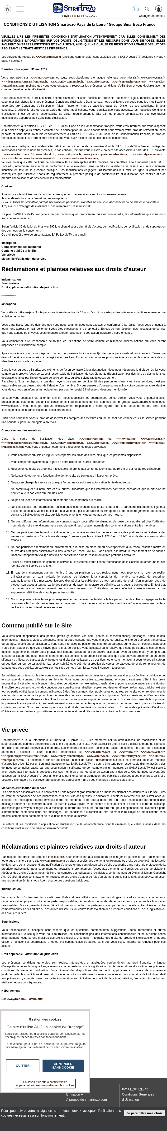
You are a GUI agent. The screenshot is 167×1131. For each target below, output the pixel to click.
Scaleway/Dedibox (13, 999)
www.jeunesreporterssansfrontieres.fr (24, 81)
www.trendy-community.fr (67, 81)
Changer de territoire (152, 16)
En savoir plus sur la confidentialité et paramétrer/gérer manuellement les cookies (45, 1083)
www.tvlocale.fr (129, 77)
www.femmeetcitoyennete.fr (129, 81)
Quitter (23, 1065)
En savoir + (74, 1094)
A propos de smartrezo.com (86, 1099)
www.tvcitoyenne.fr (153, 77)
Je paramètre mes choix (145, 1113)
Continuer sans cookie (63, 1065)
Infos (135, 1089)
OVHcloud (36, 999)
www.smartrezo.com (16, 154)
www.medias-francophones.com (79, 158)
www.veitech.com (97, 81)
